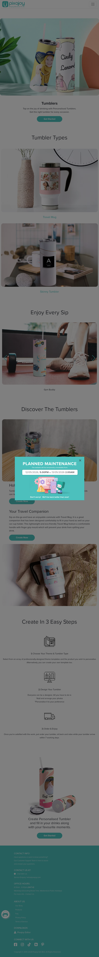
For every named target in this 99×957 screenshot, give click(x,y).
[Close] (80, 460)
